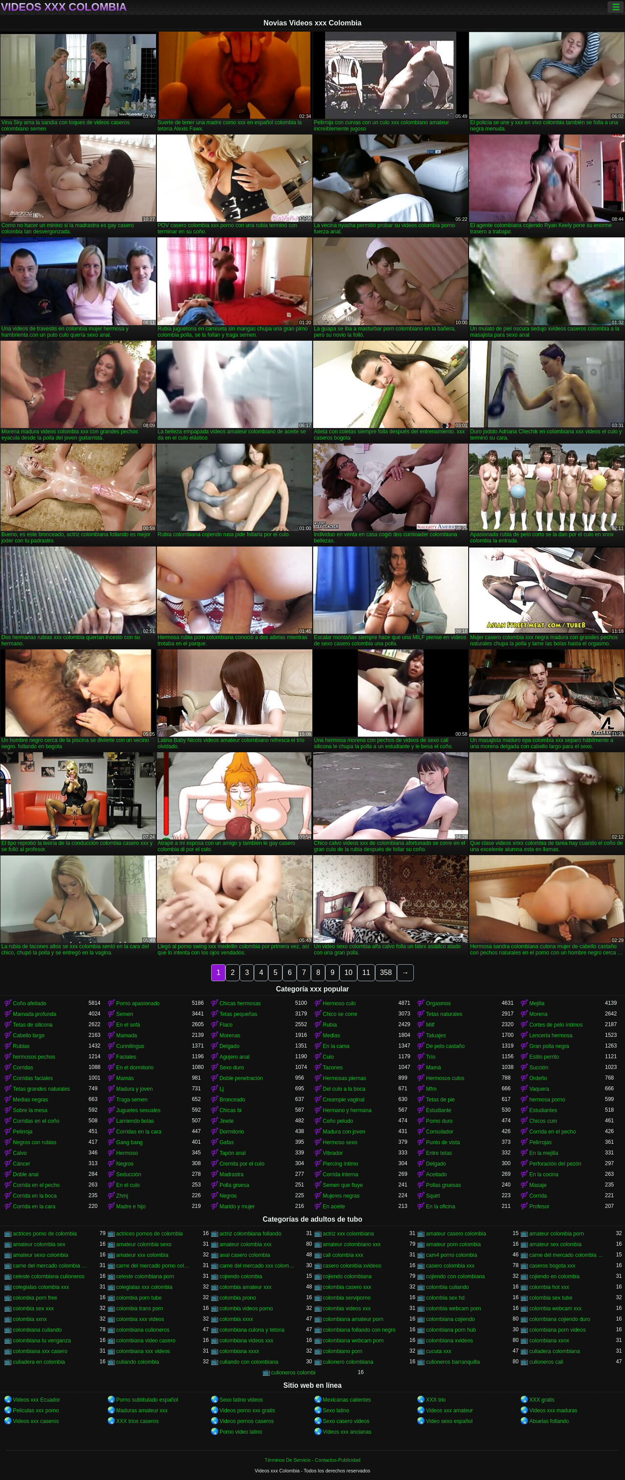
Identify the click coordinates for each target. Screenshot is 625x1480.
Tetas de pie (440, 1100)
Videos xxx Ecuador (36, 1400)
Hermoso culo (339, 1003)
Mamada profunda (34, 1014)
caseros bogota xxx (552, 1266)
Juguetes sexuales (138, 1110)
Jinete (227, 1121)
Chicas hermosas (240, 1003)
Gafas (227, 1142)
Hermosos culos (445, 1078)
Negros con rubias (34, 1142)
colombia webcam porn (453, 1308)
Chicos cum (543, 1121)
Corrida (538, 1196)
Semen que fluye (343, 1185)
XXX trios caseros (137, 1421)
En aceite (334, 1206)
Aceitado (436, 1174)
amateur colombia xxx (246, 1244)
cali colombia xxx (343, 1255)
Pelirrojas (540, 1142)
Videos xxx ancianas (347, 1432)
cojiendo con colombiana (455, 1276)
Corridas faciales (33, 1078)
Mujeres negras (341, 1196)
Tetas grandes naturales (41, 1089)
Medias (331, 1035)
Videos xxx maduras (553, 1410)
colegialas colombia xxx (41, 1287)
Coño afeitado (29, 1003)
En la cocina (543, 1174)
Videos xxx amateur (449, 1410)
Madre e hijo (131, 1206)
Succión (538, 1067)
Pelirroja (23, 1132)
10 (348, 972)
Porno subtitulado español (147, 1400)
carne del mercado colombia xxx (51, 1266)
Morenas (230, 1035)
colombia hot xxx (549, 1287)
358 (386, 972)
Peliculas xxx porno (36, 1410)
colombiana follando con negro (359, 1330)
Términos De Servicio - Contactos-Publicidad (312, 1460)
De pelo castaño (445, 1046)
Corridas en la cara (138, 1132)
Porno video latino (241, 1432)
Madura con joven (344, 1132)
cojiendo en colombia (554, 1276)
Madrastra (232, 1174)
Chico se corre (340, 1014)
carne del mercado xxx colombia (257, 1266)
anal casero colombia (245, 1255)
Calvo (20, 1153)
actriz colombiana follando (251, 1234)
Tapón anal (233, 1153)
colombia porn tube (139, 1298)
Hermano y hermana (347, 1110)
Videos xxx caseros (36, 1421)
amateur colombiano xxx (352, 1244)
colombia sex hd (445, 1298)
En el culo (128, 1185)
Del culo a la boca (344, 1089)
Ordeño (538, 1078)
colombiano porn (343, 1351)
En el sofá (128, 1025)
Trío (430, 1057)
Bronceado (232, 1100)
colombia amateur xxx (246, 1287)
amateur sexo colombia (40, 1255)
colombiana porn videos (557, 1330)
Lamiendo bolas (135, 1121)
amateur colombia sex (39, 1244)
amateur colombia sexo (144, 1244)
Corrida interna (340, 1174)
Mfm (431, 1089)
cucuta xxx (438, 1351)
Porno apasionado (137, 1003)
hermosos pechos (34, 1057)
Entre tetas (439, 1153)
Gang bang (129, 1142)
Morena (538, 1014)
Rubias (21, 1046)
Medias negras (30, 1100)
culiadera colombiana (554, 1351)
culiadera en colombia (39, 1362)
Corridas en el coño (36, 1121)
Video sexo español (449, 1421)
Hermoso (127, 1153)
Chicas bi (230, 1110)
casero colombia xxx (450, 1266)
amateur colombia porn (556, 1234)
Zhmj (122, 1196)
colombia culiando (447, 1287)
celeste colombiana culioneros (49, 1276)
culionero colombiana (348, 1362)
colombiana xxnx (549, 1340)
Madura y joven (134, 1089)
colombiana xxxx (239, 1351)
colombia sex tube (550, 1298)
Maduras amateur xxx (141, 1410)
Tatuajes (436, 1035)
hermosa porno (547, 1100)
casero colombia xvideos (352, 1266)
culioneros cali (546, 1362)
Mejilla (536, 1003)
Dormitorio (232, 1132)
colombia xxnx (30, 1319)
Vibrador (333, 1153)
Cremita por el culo (242, 1164)
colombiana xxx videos (143, 1351)
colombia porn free (35, 1298)
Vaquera (539, 1089)
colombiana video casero (146, 1340)
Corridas (23, 1067)
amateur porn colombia (453, 1244)
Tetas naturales (444, 1014)
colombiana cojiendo (450, 1319)
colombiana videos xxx (247, 1340)
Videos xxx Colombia (64, 7)
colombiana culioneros (142, 1330)
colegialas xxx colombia (144, 1287)
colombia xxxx (236, 1319)
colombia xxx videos (140, 1319)
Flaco (226, 1025)
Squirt (433, 1196)
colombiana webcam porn (353, 1340)
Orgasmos (438, 1003)
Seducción (128, 1174)
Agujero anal (234, 1057)
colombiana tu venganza (42, 1340)
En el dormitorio (135, 1067)
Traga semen (131, 1100)
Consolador (439, 1132)
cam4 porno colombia (451, 1255)
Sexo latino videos (241, 1400)
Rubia (330, 1025)
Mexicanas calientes (347, 1400)
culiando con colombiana (249, 1362)
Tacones (333, 1067)
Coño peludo (338, 1121)
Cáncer (21, 1164)
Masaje (538, 1185)
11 (366, 972)
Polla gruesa (234, 1185)
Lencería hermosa (550, 1035)
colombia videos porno (246, 1308)
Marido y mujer (237, 1206)
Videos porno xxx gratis (247, 1410)
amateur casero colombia (456, 1234)
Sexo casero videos (346, 1421)
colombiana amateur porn (353, 1319)
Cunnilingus (130, 1046)
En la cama (336, 1046)
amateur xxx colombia (142, 1255)
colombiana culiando (37, 1330)
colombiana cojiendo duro (559, 1319)
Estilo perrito (544, 1057)
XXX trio (435, 1400)
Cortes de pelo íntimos (556, 1025)
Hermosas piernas (344, 1078)
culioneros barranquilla (453, 1362)
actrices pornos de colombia (149, 1234)
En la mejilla (543, 1153)
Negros (125, 1164)
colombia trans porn (139, 1308)
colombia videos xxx (347, 1308)
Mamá (433, 1067)
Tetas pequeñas (238, 1014)
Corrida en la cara (34, 1206)
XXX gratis (542, 1400)
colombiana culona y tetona (252, 1330)
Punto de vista (443, 1142)
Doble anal (25, 1174)
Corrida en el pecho (552, 1132)
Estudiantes (543, 1110)
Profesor (539, 1206)
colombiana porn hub (451, 1330)
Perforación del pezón (555, 1164)
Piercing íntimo (340, 1164)
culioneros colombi (293, 1373)
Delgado (230, 1046)
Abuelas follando (549, 1421)
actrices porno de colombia (45, 1234)
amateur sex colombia (555, 1244)
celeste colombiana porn (145, 1276)
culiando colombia (137, 1362)
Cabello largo (29, 1035)
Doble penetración (241, 1078)
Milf (430, 1025)
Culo (328, 1057)
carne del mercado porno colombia (154, 1266)
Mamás (125, 1078)
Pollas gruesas (443, 1185)
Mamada (126, 1035)
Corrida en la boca (35, 1196)
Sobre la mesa (30, 1110)
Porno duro (439, 1121)
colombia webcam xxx (555, 1308)
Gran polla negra (549, 1046)
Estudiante (438, 1110)
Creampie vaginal (343, 1100)
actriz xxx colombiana (348, 1234)
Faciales (126, 1057)
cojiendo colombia (241, 1276)
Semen (124, 1014)
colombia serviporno (347, 1298)
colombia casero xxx (347, 1287)
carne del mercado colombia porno (567, 1255)
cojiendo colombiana (347, 1276)
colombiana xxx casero (40, 1351)
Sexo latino (336, 1410)
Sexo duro (232, 1067)
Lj (222, 1089)
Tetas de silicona (33, 1025)
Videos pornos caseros (247, 1421)
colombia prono (238, 1298)
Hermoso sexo (340, 1142)
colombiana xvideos (449, 1340)
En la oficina (440, 1206)
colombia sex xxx (33, 1308)
